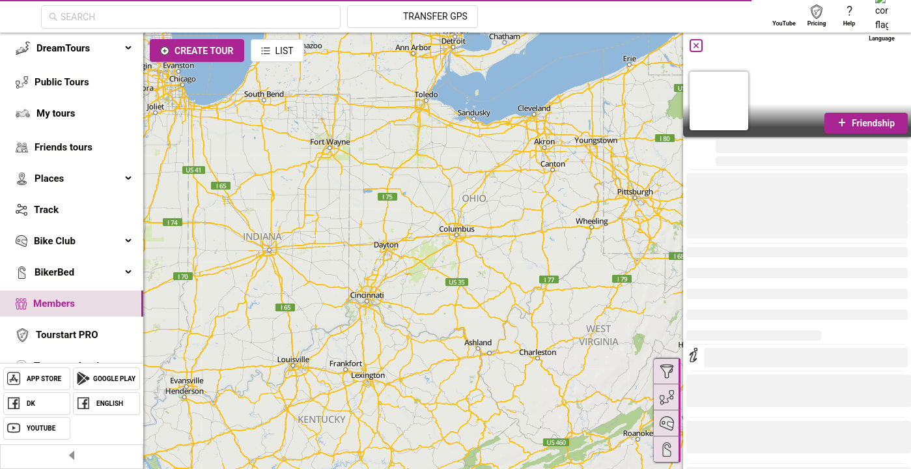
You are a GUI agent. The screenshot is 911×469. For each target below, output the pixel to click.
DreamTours (84, 48)
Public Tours (62, 82)
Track (46, 210)
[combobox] (314, 16)
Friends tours (63, 147)
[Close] (696, 45)
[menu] (71, 223)
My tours (55, 113)
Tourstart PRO (67, 335)
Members (54, 303)
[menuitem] (71, 48)
